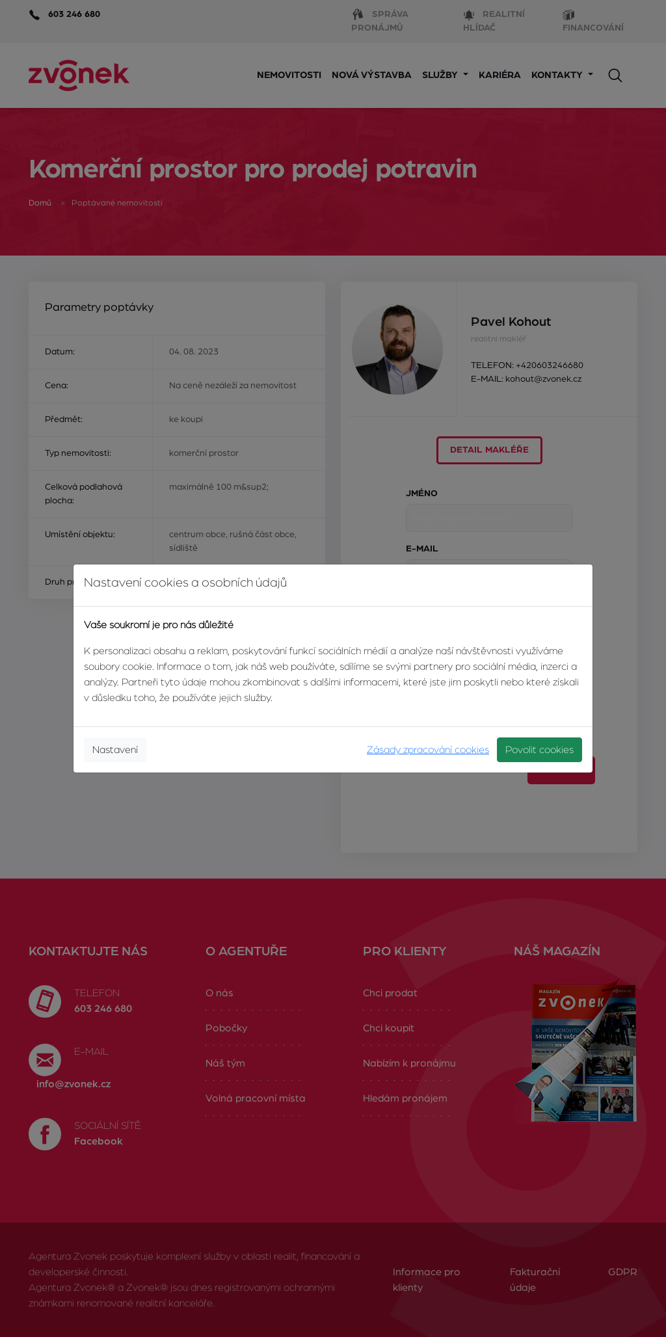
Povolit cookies (539, 750)
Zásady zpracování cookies (428, 750)
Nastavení (115, 750)
